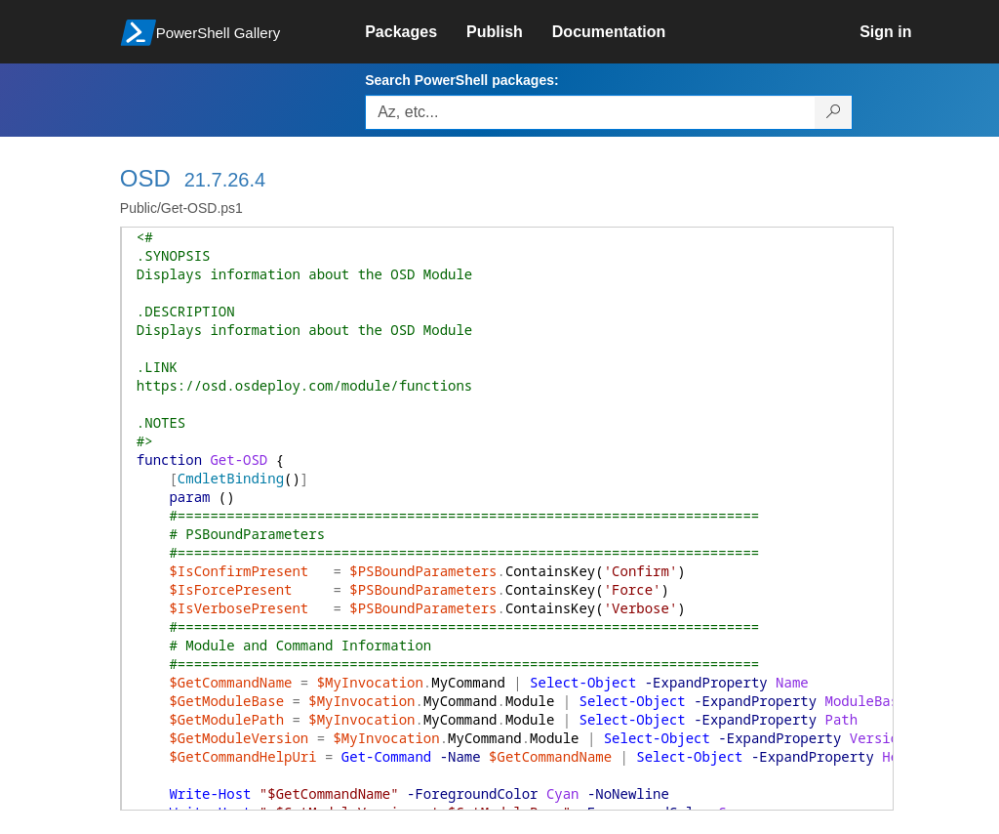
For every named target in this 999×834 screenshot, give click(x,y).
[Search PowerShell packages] (834, 112)
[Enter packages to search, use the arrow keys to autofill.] (590, 112)
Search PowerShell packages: (461, 80)
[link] (415, 32)
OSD (145, 178)
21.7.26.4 (224, 179)
